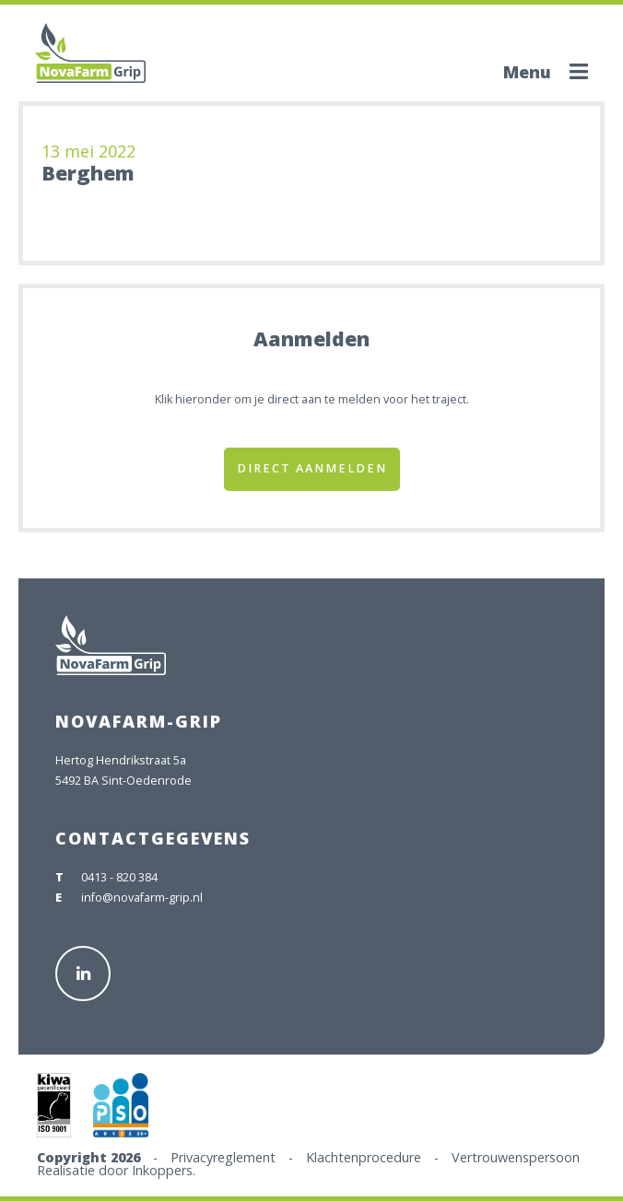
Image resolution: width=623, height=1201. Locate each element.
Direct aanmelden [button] (312, 468)
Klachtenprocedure (363, 1157)
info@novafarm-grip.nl (142, 897)
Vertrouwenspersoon (516, 1157)
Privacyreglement (223, 1157)
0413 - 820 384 (119, 877)
